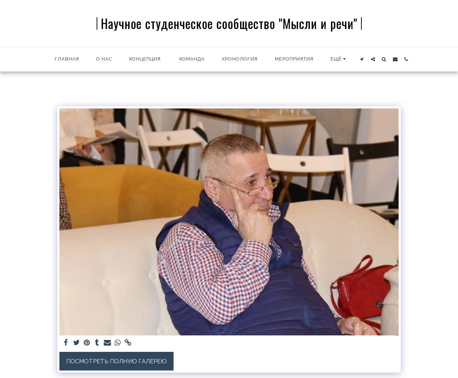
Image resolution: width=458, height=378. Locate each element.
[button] (362, 59)
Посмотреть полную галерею (116, 361)
